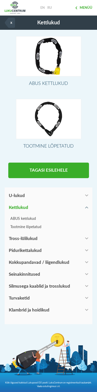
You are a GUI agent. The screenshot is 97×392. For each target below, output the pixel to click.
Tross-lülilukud (23, 238)
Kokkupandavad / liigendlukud (39, 262)
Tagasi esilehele (48, 170)
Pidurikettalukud (25, 250)
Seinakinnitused (24, 274)
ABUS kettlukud (23, 219)
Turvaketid (19, 298)
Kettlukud (18, 207)
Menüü (83, 8)
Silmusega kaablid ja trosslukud (39, 286)
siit (58, 386)
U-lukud (17, 195)
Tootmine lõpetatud (25, 227)
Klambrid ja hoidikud (29, 310)
